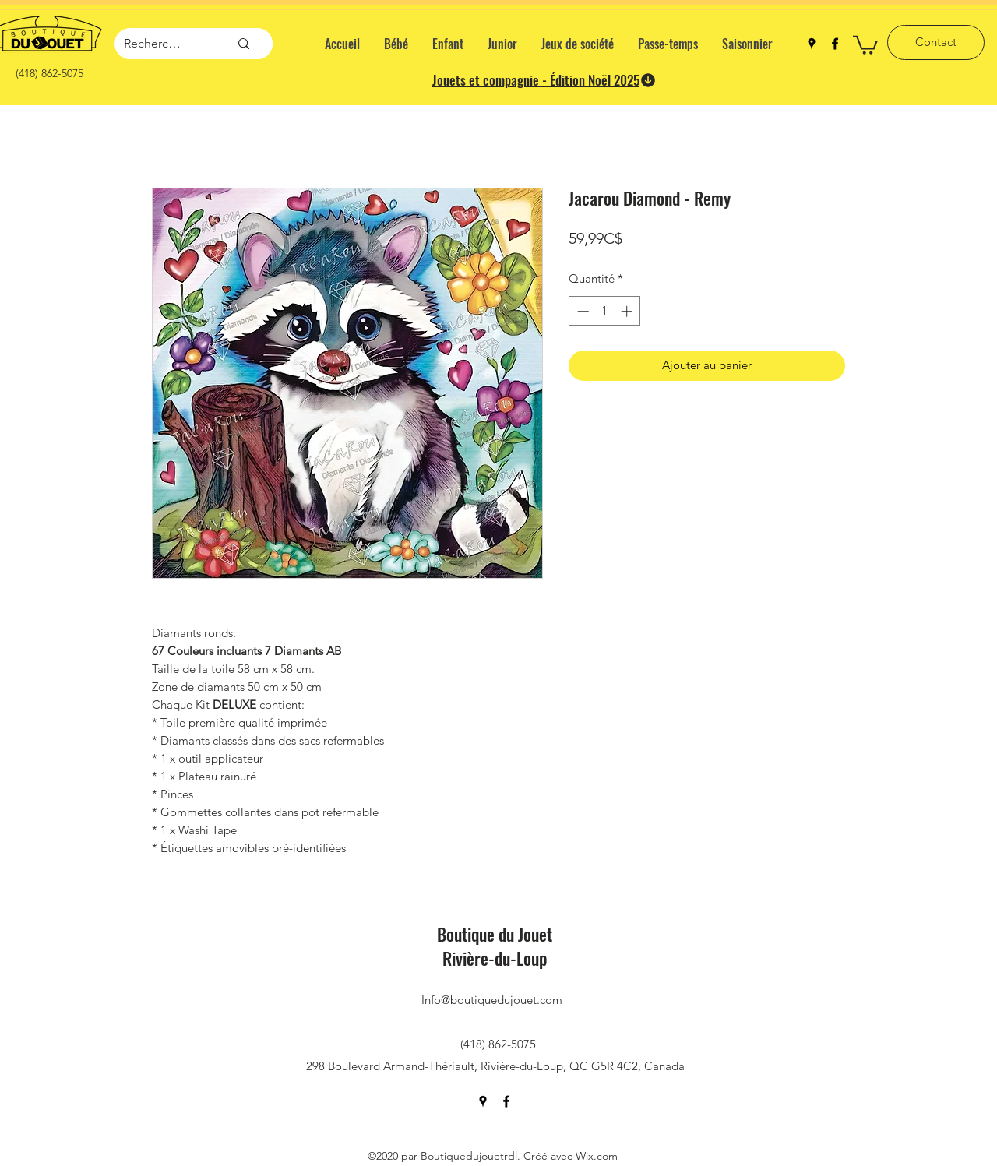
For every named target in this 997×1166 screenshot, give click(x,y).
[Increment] (628, 311)
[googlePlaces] (811, 43)
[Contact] (936, 42)
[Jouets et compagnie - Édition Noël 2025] (544, 80)
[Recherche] (153, 43)
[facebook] (835, 43)
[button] (865, 44)
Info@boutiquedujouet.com (491, 999)
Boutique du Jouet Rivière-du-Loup (494, 945)
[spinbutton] (605, 311)
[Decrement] (581, 311)
